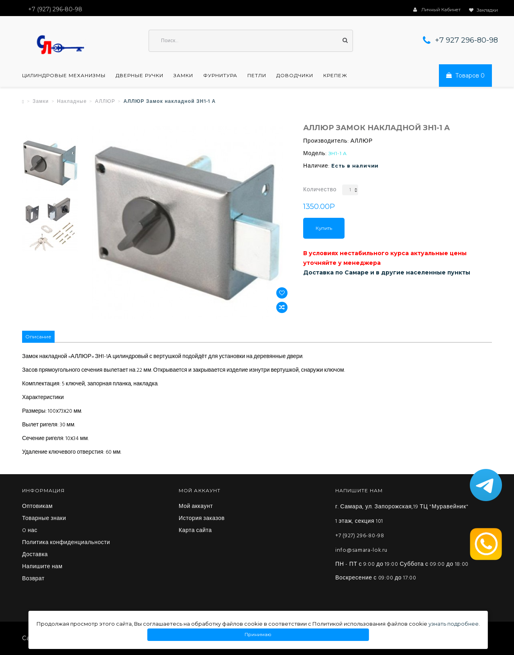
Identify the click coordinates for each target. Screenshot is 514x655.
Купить (324, 228)
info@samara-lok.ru (361, 550)
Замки (183, 75)
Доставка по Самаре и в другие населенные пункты (386, 272)
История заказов (202, 519)
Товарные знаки (44, 519)
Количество (320, 189)
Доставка (35, 555)
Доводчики (294, 75)
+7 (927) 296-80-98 (359, 535)
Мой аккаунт (196, 507)
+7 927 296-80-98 (466, 40)
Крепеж (335, 75)
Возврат (33, 579)
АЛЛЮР (105, 101)
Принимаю (258, 634)
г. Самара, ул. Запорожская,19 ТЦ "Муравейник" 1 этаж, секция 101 (401, 514)
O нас (29, 531)
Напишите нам (42, 567)
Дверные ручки (139, 75)
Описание (38, 337)
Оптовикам (37, 507)
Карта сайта (195, 531)
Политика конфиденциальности (66, 543)
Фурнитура (220, 75)
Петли (256, 75)
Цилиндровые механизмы (64, 75)
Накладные (72, 101)
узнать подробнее (453, 623)
